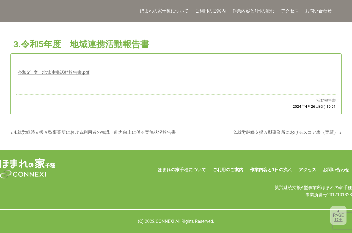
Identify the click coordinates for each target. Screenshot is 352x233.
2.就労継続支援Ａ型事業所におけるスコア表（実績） (285, 132)
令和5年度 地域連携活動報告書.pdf (53, 72)
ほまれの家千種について (164, 10)
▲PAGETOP (338, 215)
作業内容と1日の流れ (253, 10)
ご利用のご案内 (210, 10)
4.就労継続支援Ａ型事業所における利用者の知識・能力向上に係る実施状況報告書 (95, 132)
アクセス (290, 10)
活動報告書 (326, 100)
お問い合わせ (318, 10)
